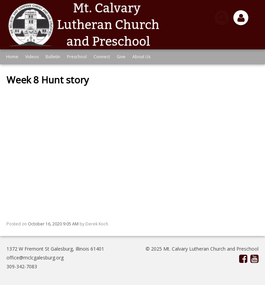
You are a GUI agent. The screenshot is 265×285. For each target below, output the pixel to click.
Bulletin (53, 57)
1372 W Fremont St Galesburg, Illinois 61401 (55, 249)
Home (12, 57)
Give (121, 57)
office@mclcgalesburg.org (35, 257)
